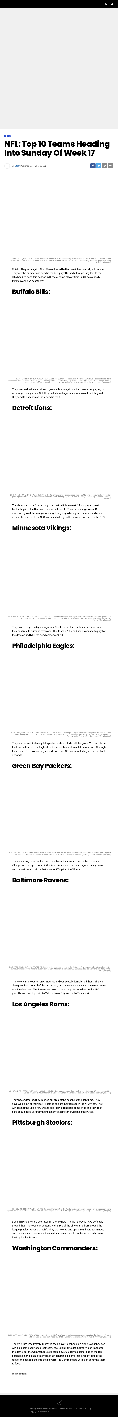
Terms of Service (50, 1409)
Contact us (63, 1409)
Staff (17, 166)
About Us (82, 1409)
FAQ (89, 1409)
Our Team (73, 1409)
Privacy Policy (36, 1409)
